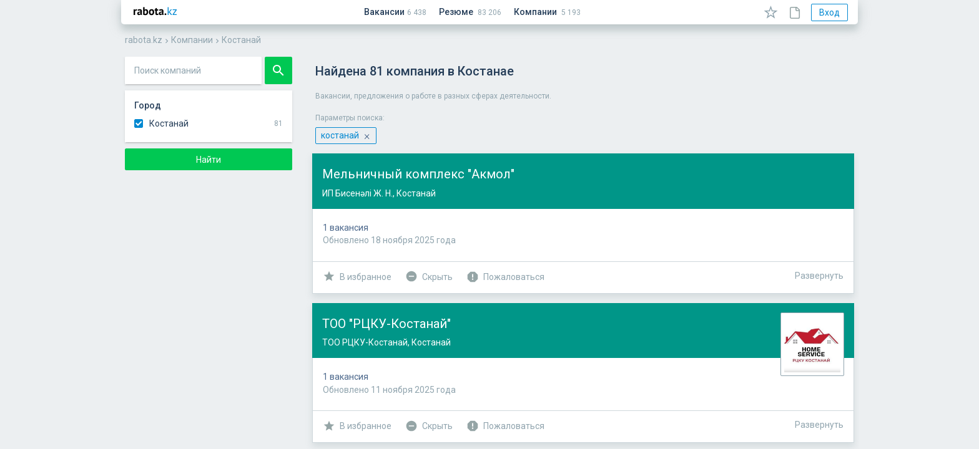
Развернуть (819, 276)
